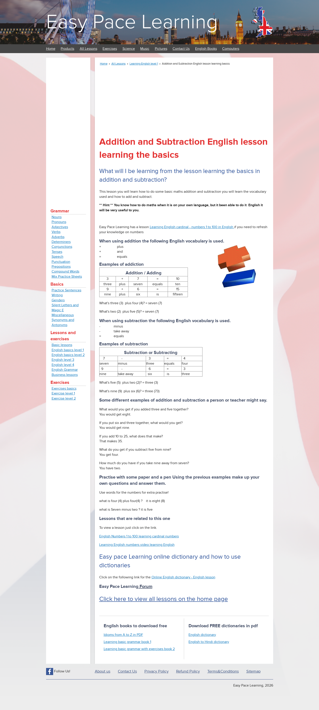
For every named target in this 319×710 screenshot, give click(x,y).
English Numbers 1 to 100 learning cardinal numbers (139, 536)
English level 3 (63, 360)
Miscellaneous (63, 315)
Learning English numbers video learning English (137, 545)
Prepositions (61, 266)
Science (129, 48)
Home (50, 48)
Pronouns (59, 222)
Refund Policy (188, 671)
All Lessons (88, 48)
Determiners (61, 242)
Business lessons (65, 375)
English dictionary (202, 635)
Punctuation (61, 262)
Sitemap (253, 671)
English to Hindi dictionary (209, 642)
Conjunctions (62, 246)
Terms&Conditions (223, 671)
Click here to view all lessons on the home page (163, 599)
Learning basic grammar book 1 (127, 642)
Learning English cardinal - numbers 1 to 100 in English (192, 227)
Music (144, 48)
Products (67, 48)
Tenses (57, 252)
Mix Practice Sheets (67, 276)
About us (102, 671)
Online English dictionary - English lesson (183, 577)
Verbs (56, 232)
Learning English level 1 (144, 63)
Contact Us (181, 48)
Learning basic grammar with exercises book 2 (139, 649)
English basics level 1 (68, 350)
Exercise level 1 (63, 393)
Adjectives (60, 227)
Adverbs (58, 237)
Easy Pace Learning (132, 22)
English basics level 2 (68, 355)
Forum (145, 586)
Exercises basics (64, 388)
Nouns (57, 217)
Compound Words (65, 271)
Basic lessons (62, 345)
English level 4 (63, 365)
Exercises (110, 48)
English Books (206, 48)
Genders (58, 300)
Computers (230, 48)
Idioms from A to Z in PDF (123, 635)
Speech (57, 256)
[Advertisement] (68, 128)
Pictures (161, 48)
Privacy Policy (156, 671)
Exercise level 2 (64, 398)
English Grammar (65, 370)
